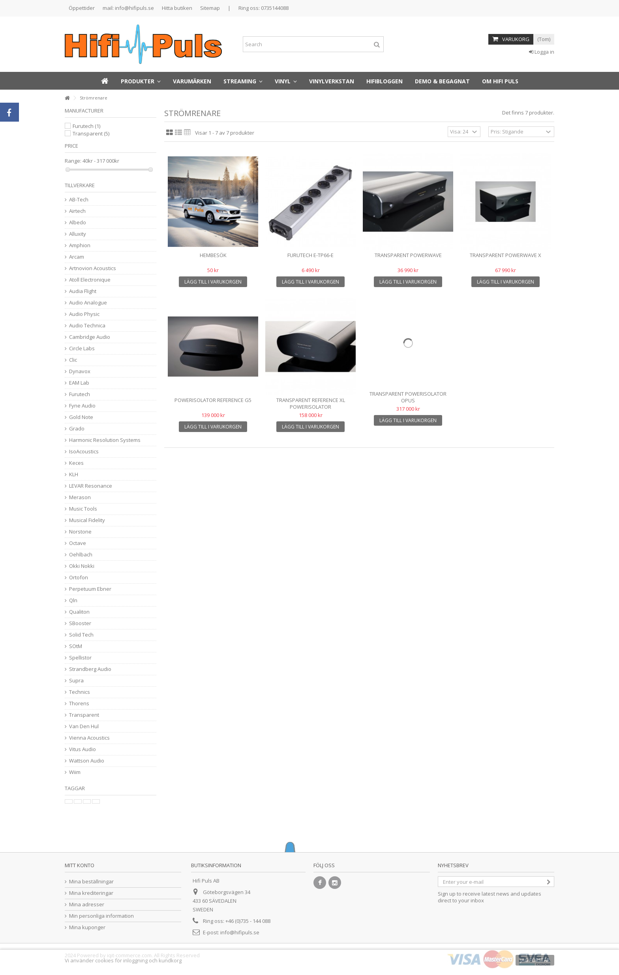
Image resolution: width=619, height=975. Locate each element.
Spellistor (80, 657)
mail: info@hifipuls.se (128, 7)
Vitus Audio (82, 749)
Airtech (77, 211)
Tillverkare (80, 185)
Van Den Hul (84, 726)
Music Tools (83, 508)
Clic (73, 360)
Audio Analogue (88, 302)
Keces (76, 463)
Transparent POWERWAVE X (505, 255)
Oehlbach (80, 554)
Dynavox (79, 371)
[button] (140, 81)
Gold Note (81, 417)
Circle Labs (82, 348)
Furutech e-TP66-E (310, 255)
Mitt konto (79, 865)
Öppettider (82, 7)
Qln (73, 600)
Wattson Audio (86, 760)
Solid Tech (81, 634)
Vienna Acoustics (89, 738)
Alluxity (77, 234)
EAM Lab (79, 382)
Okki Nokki (81, 566)
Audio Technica (87, 325)
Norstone (80, 531)
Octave (77, 543)
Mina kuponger (87, 927)
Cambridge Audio (89, 337)
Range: (73, 161)
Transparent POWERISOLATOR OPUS (408, 397)
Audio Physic (84, 314)
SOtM (75, 646)
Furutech (86, 126)
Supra (76, 680)
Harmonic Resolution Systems (105, 440)
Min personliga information (101, 916)
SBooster (80, 623)
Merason (80, 497)
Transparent (91, 133)
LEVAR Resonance (90, 486)
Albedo (77, 222)
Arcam (76, 257)
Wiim (75, 772)
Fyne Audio (82, 405)
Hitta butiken (177, 7)
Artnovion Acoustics (92, 268)
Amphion (79, 245)
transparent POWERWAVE (408, 255)
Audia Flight (82, 291)
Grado (76, 428)
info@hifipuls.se (239, 932)
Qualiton (79, 612)
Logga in (541, 51)
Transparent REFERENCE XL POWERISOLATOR (310, 403)
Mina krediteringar (91, 893)
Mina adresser (86, 904)
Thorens (79, 703)
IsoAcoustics (84, 451)
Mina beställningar (91, 881)
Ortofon (78, 577)
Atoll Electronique (90, 279)
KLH (73, 474)
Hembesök (213, 255)
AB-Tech (78, 199)
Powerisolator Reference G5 (212, 400)
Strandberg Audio (90, 669)
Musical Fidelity (87, 520)
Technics (79, 692)
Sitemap (210, 7)
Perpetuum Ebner (90, 589)
